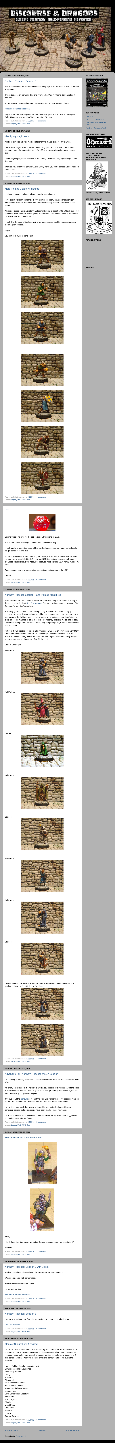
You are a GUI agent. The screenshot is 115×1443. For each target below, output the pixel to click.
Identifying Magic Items (17, 136)
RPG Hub (26, 124)
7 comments (41, 1059)
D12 (7, 509)
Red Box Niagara (34, 603)
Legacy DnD (16, 124)
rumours (24, 1099)
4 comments (41, 121)
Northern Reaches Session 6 (17, 1294)
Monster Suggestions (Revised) (21, 1344)
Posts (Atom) (21, 1436)
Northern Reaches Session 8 (17, 109)
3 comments (41, 1420)
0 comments (41, 1122)
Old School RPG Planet (95, 119)
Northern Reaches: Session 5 (20, 1313)
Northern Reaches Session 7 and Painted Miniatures (33, 595)
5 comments (41, 173)
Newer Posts (12, 1430)
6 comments (41, 580)
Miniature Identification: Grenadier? (23, 1137)
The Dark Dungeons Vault (96, 128)
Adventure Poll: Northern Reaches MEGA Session (31, 1074)
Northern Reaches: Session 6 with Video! (27, 1267)
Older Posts (73, 1430)
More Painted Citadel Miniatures (22, 188)
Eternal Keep (91, 116)
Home (42, 1430)
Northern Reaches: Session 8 (20, 81)
